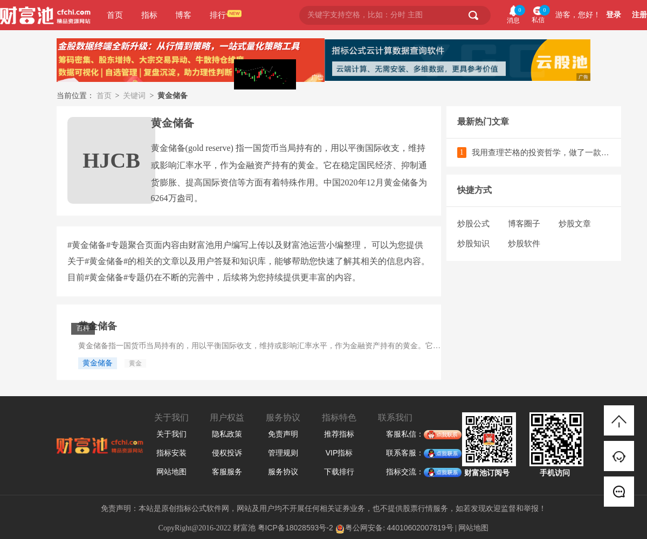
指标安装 (171, 452)
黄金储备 (97, 326)
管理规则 (283, 452)
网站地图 (171, 471)
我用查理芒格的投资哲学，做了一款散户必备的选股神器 (541, 152)
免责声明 (283, 434)
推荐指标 (339, 434)
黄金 (135, 363)
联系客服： (405, 453)
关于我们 (171, 434)
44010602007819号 (420, 527)
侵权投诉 (227, 452)
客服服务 (227, 471)
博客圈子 (524, 223)
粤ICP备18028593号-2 (295, 527)
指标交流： (405, 472)
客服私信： (405, 434)
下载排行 (339, 471)
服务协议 (283, 471)
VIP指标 (339, 452)
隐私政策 (227, 434)
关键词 (134, 95)
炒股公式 (473, 223)
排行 (218, 14)
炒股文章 (575, 223)
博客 (183, 14)
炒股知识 (473, 243)
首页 (115, 14)
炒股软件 (524, 243)
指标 (149, 14)
